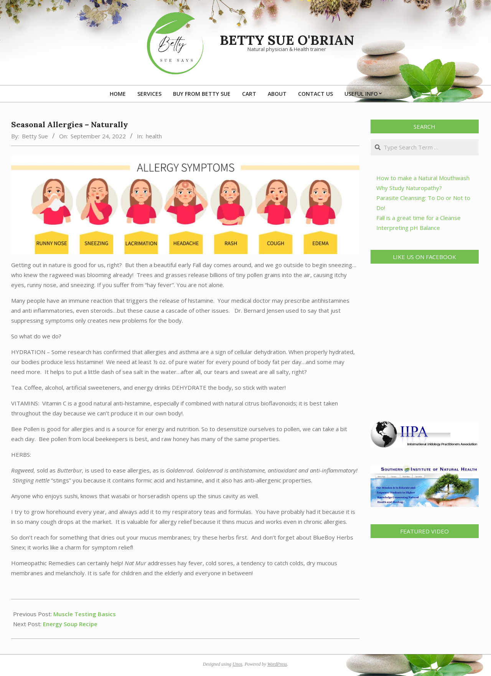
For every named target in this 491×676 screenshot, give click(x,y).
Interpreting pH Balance (408, 227)
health (154, 136)
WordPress (277, 664)
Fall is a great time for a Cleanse (418, 218)
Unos (237, 664)
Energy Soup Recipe (70, 624)
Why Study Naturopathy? (409, 188)
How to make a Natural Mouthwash (423, 178)
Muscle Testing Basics (84, 614)
